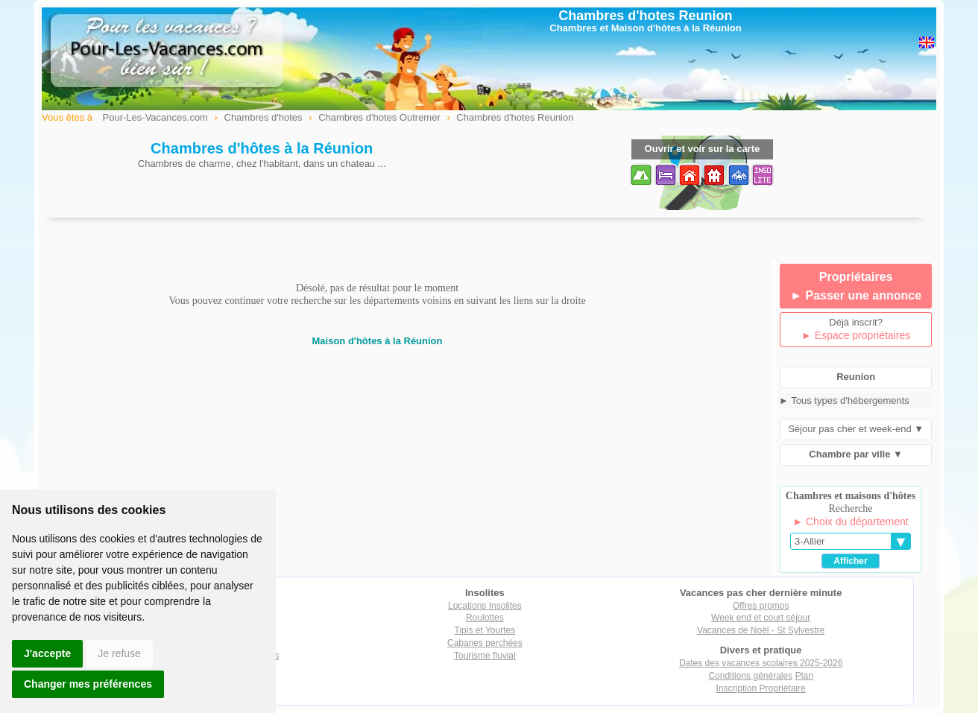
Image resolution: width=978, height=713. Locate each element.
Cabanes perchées (485, 643)
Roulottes (485, 617)
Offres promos (761, 605)
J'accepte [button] (47, 653)
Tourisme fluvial (485, 655)
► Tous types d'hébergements (844, 400)
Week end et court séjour (760, 617)
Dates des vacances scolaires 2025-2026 (760, 663)
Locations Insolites (485, 605)
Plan (804, 676)
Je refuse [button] (119, 653)
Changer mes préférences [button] (88, 684)
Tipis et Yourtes (485, 630)
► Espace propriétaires (855, 335)
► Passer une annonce (855, 295)
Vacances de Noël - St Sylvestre (760, 630)
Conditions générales (750, 676)
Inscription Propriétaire (761, 688)
